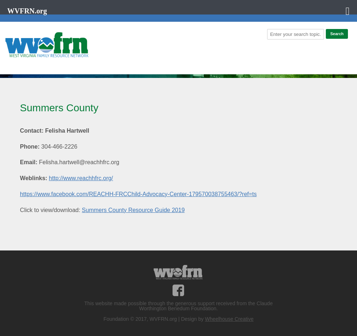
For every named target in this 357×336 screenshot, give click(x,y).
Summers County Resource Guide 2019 (133, 210)
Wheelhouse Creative (229, 319)
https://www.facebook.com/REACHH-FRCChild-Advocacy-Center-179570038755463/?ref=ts (138, 194)
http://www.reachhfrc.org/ (81, 178)
